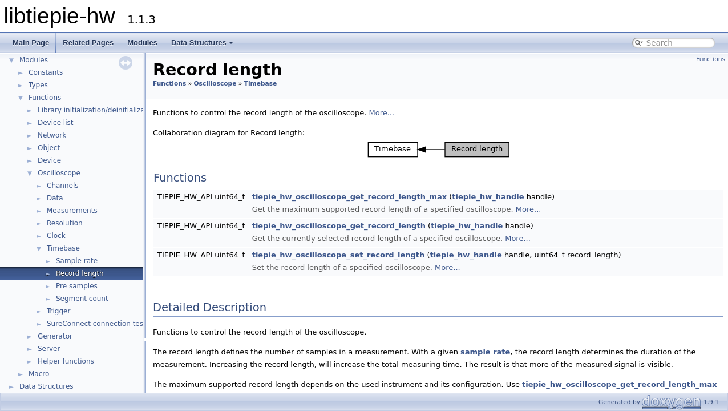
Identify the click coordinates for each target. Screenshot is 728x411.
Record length (80, 273)
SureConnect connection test (96, 324)
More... (381, 112)
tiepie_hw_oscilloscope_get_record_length (339, 225)
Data (55, 198)
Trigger (58, 311)
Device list (55, 123)
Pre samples (77, 286)
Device (49, 160)
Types (38, 85)
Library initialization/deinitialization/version (111, 110)
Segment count (82, 299)
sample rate (485, 352)
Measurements (72, 211)
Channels (63, 186)
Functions (45, 98)
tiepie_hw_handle (488, 196)
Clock (56, 236)
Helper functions (66, 361)
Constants (46, 72)
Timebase (63, 248)
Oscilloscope (59, 173)
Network (52, 135)
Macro (39, 374)
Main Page (31, 42)
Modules (142, 42)
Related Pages (88, 42)
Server (49, 349)
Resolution (65, 223)
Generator (55, 336)
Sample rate (77, 261)
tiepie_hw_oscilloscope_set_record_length (338, 255)
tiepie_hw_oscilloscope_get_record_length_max (349, 196)
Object (49, 148)
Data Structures (202, 42)
